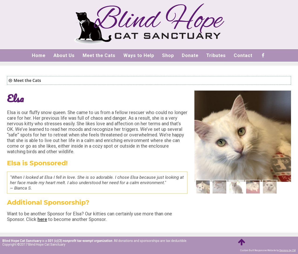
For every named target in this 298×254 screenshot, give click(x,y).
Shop (168, 55)
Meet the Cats (99, 55)
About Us (64, 55)
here (42, 219)
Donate (190, 55)
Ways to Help (138, 55)
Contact (243, 55)
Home (38, 55)
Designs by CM (287, 250)
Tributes (216, 55)
